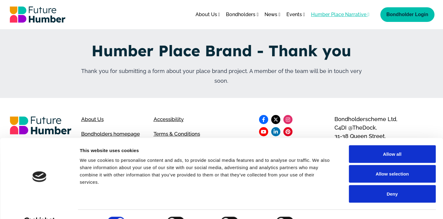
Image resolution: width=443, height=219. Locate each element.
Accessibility (169, 119)
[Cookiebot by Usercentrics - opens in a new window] (39, 207)
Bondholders (242, 14)
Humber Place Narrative (340, 14)
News (272, 14)
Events (295, 14)
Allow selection (392, 159)
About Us (208, 14)
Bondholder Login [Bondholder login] (407, 14)
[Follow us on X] (275, 119)
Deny (392, 179)
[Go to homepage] (38, 14)
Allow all (392, 139)
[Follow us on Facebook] (263, 119)
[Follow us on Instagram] (287, 119)
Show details (319, 207)
